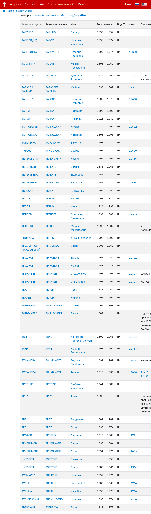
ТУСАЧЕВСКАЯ (31, 499)
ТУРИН (26, 483)
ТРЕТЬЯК (27, 384)
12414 (133, 360)
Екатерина (77, 174)
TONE (49, 336)
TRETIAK (51, 384)
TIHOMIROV (52, 245)
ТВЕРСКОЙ (28, 507)
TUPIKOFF (51, 475)
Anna (74, 451)
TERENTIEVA (53, 182)
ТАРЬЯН (27, 110)
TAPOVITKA (52, 52)
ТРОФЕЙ (27, 435)
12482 (144, 376)
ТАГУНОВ (27, 32)
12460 (133, 99)
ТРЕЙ (25, 396)
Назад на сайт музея (17, 10)
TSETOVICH (52, 459)
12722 (133, 435)
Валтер (75, 443)
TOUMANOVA (53, 360)
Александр (77, 190)
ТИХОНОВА (28, 257)
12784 (133, 337)
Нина (74, 206)
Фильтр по (26, 15)
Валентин (76, 142)
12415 (144, 372)
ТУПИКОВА (28, 475)
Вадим (75, 166)
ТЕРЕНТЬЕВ (29, 166)
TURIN (49, 483)
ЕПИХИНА (28, 237)
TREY (49, 396)
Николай (76, 118)
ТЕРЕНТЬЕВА (30, 174)
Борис (74, 245)
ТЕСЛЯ (26, 198)
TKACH (50, 289)
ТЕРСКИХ (27, 190)
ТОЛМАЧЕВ (29, 305)
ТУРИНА (27, 491)
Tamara (75, 372)
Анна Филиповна (81, 237)
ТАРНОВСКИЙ (30, 126)
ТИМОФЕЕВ (29, 273)
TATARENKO (53, 142)
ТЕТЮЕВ (27, 214)
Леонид (75, 32)
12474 (133, 273)
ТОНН (25, 336)
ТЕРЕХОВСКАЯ (30, 158)
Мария (75, 265)
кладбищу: (77, 15)
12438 (133, 75)
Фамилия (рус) (32, 24)
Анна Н (75, 396)
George (75, 150)
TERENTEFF (52, 166)
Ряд (121, 24)
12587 (133, 87)
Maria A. (75, 87)
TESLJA (50, 198)
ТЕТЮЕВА (27, 226)
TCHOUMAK (53, 150)
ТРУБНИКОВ (29, 443)
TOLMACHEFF (54, 305)
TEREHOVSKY (54, 158)
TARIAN (50, 110)
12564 (133, 467)
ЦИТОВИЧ (28, 459)
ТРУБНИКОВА (30, 451)
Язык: (128, 4)
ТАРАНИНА (28, 63)
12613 (133, 451)
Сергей (75, 305)
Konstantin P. (78, 483)
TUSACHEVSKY (54, 499)
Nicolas (75, 126)
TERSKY (50, 190)
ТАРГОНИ (27, 99)
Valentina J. (77, 491)
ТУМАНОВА (29, 360)
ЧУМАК (26, 150)
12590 (133, 150)
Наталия (76, 475)
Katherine (76, 182)
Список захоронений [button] (61, 4)
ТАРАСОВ (27, 75)
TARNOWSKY (53, 126)
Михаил (75, 198)
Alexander (76, 435)
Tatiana (75, 257)
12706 (133, 159)
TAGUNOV (51, 32)
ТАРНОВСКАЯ (30, 134)
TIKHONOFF (52, 257)
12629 (133, 52)
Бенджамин (78, 419)
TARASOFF (52, 75)
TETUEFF (51, 214)
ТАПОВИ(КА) (29, 40)
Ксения (75, 158)
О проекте (16, 4)
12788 (133, 483)
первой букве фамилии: (49, 15)
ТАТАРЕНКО (29, 142)
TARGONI (51, 99)
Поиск (82, 4)
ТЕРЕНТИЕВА (30, 182)
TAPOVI (50, 40)
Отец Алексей (79, 273)
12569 (133, 214)
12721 (133, 257)
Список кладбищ (35, 4)
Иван (74, 289)
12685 (133, 182)
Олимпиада (78, 281)
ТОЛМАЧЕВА (29, 313)
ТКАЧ (25, 289)
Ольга (74, 467)
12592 (133, 127)
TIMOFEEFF (52, 273)
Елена (74, 313)
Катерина (76, 110)
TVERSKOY (52, 507)
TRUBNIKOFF (53, 443)
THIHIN (50, 237)
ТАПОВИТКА (29, 52)
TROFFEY (51, 435)
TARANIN (51, 63)
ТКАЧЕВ (26, 297)
